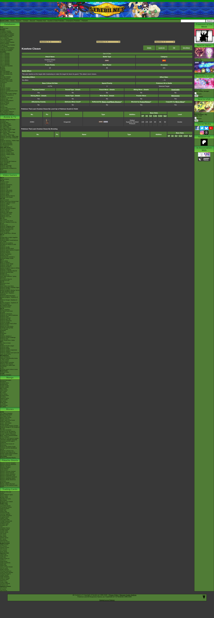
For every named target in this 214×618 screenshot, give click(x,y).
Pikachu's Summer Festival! (8, 471)
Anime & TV (10, 117)
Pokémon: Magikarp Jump (7, 226)
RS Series (3, 392)
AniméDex (3, 121)
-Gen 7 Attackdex (5, 61)
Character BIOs (4, 383)
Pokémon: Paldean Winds (7, 154)
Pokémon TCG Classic (6, 501)
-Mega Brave (3, 561)
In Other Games (4, 359)
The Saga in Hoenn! (5, 128)
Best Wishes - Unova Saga (7, 132)
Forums (18, 21)
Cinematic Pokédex (5, 77)
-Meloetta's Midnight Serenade (8, 439)
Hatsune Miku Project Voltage (8, 93)
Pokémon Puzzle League (7, 345)
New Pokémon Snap (6, 214)
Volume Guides (4, 387)
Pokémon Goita (4, 372)
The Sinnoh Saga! (5, 131)
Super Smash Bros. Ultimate (8, 233)
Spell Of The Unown (5, 417)
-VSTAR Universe (5, 583)
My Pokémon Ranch (5, 305)
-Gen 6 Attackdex (5, 60)
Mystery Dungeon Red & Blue (8, 323)
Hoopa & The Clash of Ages (8, 446)
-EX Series (3, 539)
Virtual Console (4, 361)
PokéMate (3, 330)
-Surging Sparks (4, 517)
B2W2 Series (4, 402)
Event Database (4, 110)
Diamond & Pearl (5, 283)
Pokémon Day (4, 99)
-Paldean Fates (4, 524)
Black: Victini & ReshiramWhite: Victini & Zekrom (9, 436)
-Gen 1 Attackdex (5, 53)
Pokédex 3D (3, 273)
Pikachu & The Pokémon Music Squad (9, 486)
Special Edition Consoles (7, 362)
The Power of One (5, 416)
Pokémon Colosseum (6, 314)
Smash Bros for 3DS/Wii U (7, 257)
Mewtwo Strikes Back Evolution (9, 453)
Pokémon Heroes (5, 421)
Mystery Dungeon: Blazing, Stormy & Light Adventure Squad (9, 291)
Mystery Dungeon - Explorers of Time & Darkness (9, 303)
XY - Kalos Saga (4, 133)
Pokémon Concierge (6, 165)
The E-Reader (4, 329)
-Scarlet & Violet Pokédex (7, 47)
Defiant (132, 120)
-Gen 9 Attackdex (5, 64)
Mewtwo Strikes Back (6, 414)
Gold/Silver (3, 333)
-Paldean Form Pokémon (7, 114)
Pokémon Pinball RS (6, 320)
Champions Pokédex (73, 21)
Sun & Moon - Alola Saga (7, 135)
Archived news (4, 28)
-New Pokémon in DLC (6, 113)
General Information (5, 380)
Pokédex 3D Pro (4, 275)
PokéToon (3, 156)
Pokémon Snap (4, 347)
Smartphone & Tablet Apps (7, 365)
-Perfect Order (4, 504)
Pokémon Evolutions (6, 151)
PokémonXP (3, 92)
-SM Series (3, 533)
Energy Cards (4, 497)
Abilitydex (3, 70)
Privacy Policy (113, 595)
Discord (32, 21)
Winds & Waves (4, 179)
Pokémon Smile (4, 211)
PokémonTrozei (4, 325)
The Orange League (5, 125)
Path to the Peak (4, 157)
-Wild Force (3, 580)
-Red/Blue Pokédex (5, 31)
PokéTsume (3, 172)
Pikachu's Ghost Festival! (7, 472)
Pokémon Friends (5, 187)
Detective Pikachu (5, 230)
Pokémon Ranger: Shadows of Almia (8, 300)
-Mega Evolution (4, 508)
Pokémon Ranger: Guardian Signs (9, 287)
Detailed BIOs (4, 384)
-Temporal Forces (5, 522)
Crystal (2, 334)
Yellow (2, 344)
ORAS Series (4, 405)
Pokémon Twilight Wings (7, 150)
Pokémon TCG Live (5, 216)
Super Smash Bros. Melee (7, 340)
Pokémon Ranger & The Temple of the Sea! (9, 427)
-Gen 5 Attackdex (5, 59)
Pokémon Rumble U (5, 266)
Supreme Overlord (132, 122)
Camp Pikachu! (4, 468)
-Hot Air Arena (4, 568)
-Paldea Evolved (4, 529)
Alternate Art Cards (5, 499)
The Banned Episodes (6, 144)
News (1, 27)
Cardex (2, 75)
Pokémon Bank (4, 239)
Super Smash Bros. (5, 354)
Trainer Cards (4, 496)
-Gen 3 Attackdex (5, 56)
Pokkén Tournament (5, 254)
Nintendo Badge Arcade (6, 258)
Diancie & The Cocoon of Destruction (7, 444)
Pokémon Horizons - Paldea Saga (9, 140)
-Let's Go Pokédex (5, 41)
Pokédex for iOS (4, 280)
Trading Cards (9, 489)
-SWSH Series (4, 532)
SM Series (3, 406)
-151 (1, 526)
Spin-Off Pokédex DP (6, 72)
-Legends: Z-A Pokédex (6, 49)
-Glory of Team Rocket (6, 567)
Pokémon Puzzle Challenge (8, 337)
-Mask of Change (5, 578)
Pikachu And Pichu (5, 465)
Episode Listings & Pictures (7, 119)
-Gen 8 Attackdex (5, 63)
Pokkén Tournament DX (6, 229)
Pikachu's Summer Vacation (8, 463)
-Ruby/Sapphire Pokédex (7, 34)
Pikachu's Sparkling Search (7, 478)
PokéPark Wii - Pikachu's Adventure (7, 293)
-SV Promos (3, 546)
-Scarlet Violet (4, 530)
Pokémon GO (4, 189)
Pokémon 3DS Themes (6, 364)
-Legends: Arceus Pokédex (7, 45)
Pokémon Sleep (4, 194)
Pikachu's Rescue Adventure (8, 464)
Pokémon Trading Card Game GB (9, 352)
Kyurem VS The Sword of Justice (9, 438)
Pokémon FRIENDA (5, 375)
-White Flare (3, 511)
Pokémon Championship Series (9, 91)
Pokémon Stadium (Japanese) (8, 350)
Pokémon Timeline (5, 88)
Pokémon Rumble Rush (6, 227)
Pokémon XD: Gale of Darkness (9, 315)
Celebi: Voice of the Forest (7, 420)
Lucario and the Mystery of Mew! (9, 425)
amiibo (2, 368)
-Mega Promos (4, 544)
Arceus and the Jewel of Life (8, 432)
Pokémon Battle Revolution (7, 296)
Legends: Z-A (4, 183)
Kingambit (67, 122)
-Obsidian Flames (5, 528)
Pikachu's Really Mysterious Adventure (8, 480)
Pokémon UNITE (5, 193)
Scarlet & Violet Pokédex (55, 21)
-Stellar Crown (4, 518)
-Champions (3, 82)
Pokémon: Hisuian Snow (7, 153)
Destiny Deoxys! (4, 424)
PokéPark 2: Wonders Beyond (8, 271)
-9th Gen (2, 84)
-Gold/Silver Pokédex (6, 32)
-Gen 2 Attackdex (5, 54)
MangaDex (3, 381)
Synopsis (198, 118)
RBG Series (3, 388)
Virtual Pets (3, 366)
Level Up (161, 48)
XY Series (3, 404)
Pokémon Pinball (5, 348)
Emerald (2, 312)
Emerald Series (4, 395)
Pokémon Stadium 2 (5, 336)
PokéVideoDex (4, 160)
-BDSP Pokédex (4, 43)
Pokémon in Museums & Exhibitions (7, 95)
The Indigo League (5, 124)
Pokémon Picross (5, 251)
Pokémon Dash (4, 316)
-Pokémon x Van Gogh (6, 97)
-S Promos (3, 589)
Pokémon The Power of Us (7, 452)
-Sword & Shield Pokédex (7, 42)
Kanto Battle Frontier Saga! (7, 129)
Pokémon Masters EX (6, 191)
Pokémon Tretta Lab (5, 265)
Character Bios (4, 122)
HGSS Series (4, 399)
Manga (9, 377)
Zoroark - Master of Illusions (8, 434)
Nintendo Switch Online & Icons (9, 369)
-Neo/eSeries (4, 540)
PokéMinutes (3, 158)
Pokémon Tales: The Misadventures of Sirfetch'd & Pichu (8, 168)
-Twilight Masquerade (6, 521)
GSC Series (3, 391)
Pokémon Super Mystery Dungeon (9, 250)
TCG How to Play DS (6, 279)
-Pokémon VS (4, 585)
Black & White (4, 261)
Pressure (132, 123)
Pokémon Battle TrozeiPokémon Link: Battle (9, 241)
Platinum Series (4, 398)
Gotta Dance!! (4, 470)
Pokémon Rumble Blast (6, 272)
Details (149, 48)
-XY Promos (3, 550)
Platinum (2, 284)
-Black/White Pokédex (6, 36)
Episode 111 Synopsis (201, 92)
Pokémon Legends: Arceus (7, 202)
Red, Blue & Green (5, 343)
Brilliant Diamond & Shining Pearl (9, 201)
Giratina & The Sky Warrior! (7, 431)
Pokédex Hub (41, 21)
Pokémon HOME (5, 204)
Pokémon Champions (6, 184)
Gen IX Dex (107, 53)
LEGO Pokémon (4, 102)
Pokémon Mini (4, 339)
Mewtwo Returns (4, 419)
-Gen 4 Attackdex (5, 57)
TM (174, 48)
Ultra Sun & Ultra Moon (6, 221)
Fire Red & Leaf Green (6, 311)
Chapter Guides (4, 385)
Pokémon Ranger (5, 322)
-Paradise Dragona (5, 574)
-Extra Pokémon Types (6, 494)
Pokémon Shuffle (5, 247)
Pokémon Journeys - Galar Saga (9, 136)
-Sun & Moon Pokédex (6, 39)
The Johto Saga (4, 126)
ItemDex (2, 67)
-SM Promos (3, 549)
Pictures (198, 96)
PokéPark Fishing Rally (6, 327)
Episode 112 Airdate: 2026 (200, 114)
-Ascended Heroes (5, 505)
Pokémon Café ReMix (6, 190)
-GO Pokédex (4, 46)
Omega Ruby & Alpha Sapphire (9, 237)
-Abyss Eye (3, 554)
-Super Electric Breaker (6, 572)
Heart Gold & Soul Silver (7, 286)
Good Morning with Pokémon (8, 161)
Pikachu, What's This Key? (7, 484)
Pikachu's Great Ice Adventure (8, 477)
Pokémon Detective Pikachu (8, 457)
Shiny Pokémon (4, 146)
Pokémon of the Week (6, 81)
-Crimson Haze (4, 579)
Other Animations (5, 162)
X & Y (1, 236)
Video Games (10, 175)
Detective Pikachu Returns (7, 196)
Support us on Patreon (107, 600)
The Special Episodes (6, 143)
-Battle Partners (4, 569)
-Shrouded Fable (4, 519)
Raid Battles (3, 500)
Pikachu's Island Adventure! (7, 474)
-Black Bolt (3, 510)
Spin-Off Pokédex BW (6, 74)
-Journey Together (5, 514)
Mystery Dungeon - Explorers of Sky (9, 298)
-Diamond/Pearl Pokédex (7, 35)
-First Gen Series (5, 542)
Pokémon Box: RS (5, 319)
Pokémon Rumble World (7, 248)
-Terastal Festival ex (5, 571)
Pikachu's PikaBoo (5, 467)
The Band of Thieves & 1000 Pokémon (8, 245)
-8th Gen (2, 85)
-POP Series (3, 551)
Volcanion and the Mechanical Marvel (8, 448)
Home (12, 21)
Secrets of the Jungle (6, 455)
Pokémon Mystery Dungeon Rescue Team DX (8, 209)
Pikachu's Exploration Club (7, 475)
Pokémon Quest (4, 232)
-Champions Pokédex (6, 50)
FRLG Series (3, 394)
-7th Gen (2, 86)
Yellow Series (4, 390)
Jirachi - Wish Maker (6, 423)
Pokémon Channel (5, 318)
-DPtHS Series (4, 537)
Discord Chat (3, 107)
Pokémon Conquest (5, 269)
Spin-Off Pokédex (5, 71)
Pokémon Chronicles (6, 142)
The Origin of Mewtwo (6, 413)
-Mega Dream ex (4, 558)
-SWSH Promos (4, 547)
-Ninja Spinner (4, 555)
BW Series (3, 401)
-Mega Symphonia (5, 562)
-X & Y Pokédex (4, 38)
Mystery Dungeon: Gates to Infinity (9, 268)
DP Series (3, 397)
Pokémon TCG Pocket (6, 197)
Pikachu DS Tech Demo (6, 326)
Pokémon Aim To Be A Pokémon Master (9, 138)
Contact (25, 21)
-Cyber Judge (4, 582)
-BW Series (3, 536)
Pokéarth (85, 21)
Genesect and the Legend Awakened (7, 441)
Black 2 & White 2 (5, 262)
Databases (9, 24)
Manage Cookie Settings (128, 595)
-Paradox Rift (4, 525)
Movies (10, 409)
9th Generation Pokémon (7, 111)
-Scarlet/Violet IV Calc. (6, 79)
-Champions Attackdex (6, 66)
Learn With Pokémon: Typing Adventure (8, 277)
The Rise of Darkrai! (5, 430)
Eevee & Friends (4, 482)
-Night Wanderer (4, 576)
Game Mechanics (5, 78)
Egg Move (186, 48)
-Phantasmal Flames (6, 507)
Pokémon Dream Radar (6, 264)
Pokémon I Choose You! (7, 450)
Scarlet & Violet (4, 182)
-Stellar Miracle (4, 575)
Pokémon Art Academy (6, 243)
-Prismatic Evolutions (6, 515)
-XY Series (3, 535)
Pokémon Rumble (5, 289)
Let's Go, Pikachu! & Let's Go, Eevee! (8, 223)
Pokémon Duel (4, 255)
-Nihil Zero (3, 557)
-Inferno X (3, 560)
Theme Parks (4, 104)
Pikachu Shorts (10, 460)
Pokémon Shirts (4, 103)
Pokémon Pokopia (5, 186)
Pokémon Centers (5, 89)
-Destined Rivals (4, 512)
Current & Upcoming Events (8, 109)
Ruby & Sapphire (5, 309)
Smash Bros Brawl (5, 307)
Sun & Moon (3, 219)
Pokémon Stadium (5, 351)
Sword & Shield (4, 200)
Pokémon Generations (6, 149)
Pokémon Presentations (6, 100)
